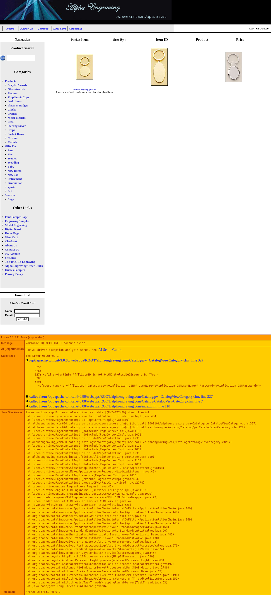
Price (240, 39)
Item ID (162, 39)
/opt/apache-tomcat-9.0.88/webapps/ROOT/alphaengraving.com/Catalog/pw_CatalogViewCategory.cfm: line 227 (121, 396)
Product (202, 39)
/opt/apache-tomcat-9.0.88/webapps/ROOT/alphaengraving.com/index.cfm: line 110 (99, 406)
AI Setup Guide (109, 350)
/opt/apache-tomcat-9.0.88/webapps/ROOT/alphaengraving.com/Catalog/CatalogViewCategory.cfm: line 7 (116, 401)
